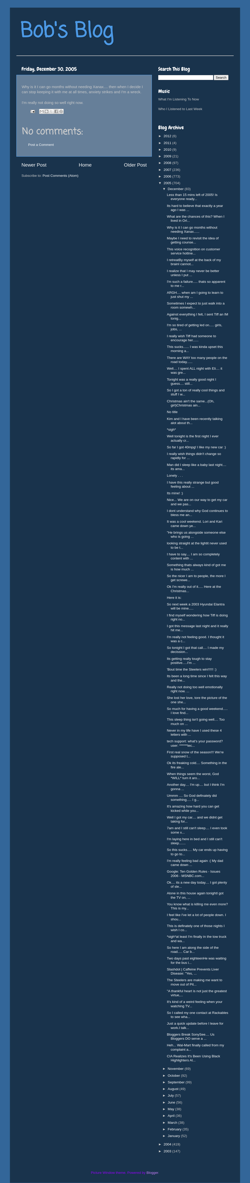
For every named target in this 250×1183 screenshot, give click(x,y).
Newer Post (34, 165)
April (172, 1116)
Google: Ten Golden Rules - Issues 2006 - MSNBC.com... (193, 873)
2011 (168, 143)
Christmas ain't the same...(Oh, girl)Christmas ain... (190, 403)
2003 (168, 1151)
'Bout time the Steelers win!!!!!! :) (192, 669)
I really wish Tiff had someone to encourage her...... (191, 338)
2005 (168, 183)
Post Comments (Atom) (60, 176)
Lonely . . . (175, 475)
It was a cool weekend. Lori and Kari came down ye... (194, 524)
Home (85, 165)
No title (172, 412)
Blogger (152, 1173)
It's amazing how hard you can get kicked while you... (193, 808)
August (173, 1089)
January (174, 1136)
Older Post (135, 165)
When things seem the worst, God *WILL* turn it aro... (193, 776)
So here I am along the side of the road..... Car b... (193, 950)
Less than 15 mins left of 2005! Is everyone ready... (192, 197)
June (172, 1102)
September (177, 1082)
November (176, 1069)
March (173, 1123)
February (175, 1129)
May (171, 1109)
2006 (168, 176)
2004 (168, 1144)
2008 (168, 163)
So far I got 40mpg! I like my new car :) (196, 447)
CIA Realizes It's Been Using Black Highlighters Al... (193, 1058)
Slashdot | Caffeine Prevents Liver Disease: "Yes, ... (193, 971)
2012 (168, 136)
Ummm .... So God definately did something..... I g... (192, 798)
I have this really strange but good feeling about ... (193, 484)
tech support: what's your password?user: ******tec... (195, 743)
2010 (168, 149)
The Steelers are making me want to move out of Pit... (194, 982)
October (174, 1075)
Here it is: (174, 598)
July (171, 1095)
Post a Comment (41, 145)
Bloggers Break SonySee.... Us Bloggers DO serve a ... (190, 1036)
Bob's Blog (66, 31)
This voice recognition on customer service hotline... (193, 251)
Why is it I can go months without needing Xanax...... (192, 229)
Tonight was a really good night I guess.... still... (191, 381)
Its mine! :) (175, 493)
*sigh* (171, 429)
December (176, 189)
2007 (168, 170)
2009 (168, 156)
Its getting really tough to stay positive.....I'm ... (189, 661)
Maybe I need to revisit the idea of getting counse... (193, 240)
